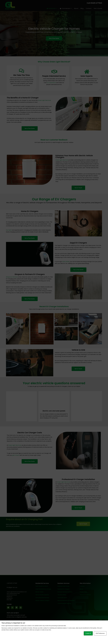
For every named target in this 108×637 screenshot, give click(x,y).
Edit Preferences (100, 633)
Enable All (88, 633)
